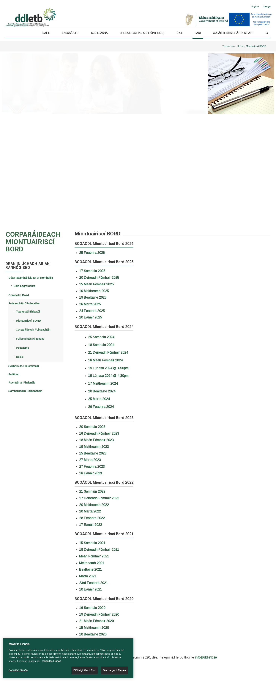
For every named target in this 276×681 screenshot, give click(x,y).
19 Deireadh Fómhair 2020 (99, 614)
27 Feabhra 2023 (92, 466)
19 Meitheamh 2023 (94, 447)
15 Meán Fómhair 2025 (96, 284)
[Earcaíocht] (70, 32)
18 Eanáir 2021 (90, 589)
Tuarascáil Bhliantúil (28, 311)
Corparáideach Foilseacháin (33, 329)
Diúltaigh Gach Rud (84, 670)
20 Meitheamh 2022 (94, 505)
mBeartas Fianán (51, 661)
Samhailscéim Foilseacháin (25, 390)
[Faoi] (198, 32)
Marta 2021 (87, 576)
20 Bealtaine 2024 (101, 391)
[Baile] (46, 32)
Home (240, 46)
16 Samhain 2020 (92, 608)
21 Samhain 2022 (92, 491)
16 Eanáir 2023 (90, 473)
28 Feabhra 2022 (92, 518)
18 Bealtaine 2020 (92, 634)
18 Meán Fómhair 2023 (96, 440)
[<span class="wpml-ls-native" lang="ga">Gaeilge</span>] (266, 6)
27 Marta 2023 (90, 460)
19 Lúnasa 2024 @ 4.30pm (108, 376)
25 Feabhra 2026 (92, 253)
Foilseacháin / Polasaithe (23, 303)
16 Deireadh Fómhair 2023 (99, 433)
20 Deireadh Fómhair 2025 (99, 277)
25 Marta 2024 (99, 399)
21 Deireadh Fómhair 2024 (108, 352)
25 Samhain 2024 (101, 337)
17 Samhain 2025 (92, 271)
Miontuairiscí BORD (28, 320)
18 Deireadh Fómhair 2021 (99, 549)
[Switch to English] (255, 6)
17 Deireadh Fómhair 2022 (99, 498)
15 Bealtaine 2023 (92, 453)
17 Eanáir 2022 (90, 525)
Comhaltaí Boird (18, 295)
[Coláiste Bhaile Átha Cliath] (233, 32)
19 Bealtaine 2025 (92, 297)
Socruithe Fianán (18, 670)
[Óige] (179, 32)
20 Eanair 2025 (90, 317)
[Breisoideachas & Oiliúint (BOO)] (142, 32)
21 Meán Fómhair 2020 (96, 621)
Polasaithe (22, 347)
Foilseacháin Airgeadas (30, 338)
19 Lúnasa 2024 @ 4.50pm (108, 368)
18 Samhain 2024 (101, 345)
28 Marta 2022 (90, 511)
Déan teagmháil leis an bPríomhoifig (30, 277)
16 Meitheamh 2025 (94, 291)
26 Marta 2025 (90, 304)
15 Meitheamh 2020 (94, 628)
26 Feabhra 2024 (101, 407)
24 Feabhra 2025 (92, 311)
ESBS (19, 356)
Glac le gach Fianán (114, 670)
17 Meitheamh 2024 (103, 383)
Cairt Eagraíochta (24, 285)
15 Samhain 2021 (92, 543)
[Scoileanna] (99, 32)
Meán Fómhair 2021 (94, 556)
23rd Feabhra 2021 (93, 583)
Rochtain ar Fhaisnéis (21, 382)
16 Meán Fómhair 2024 (105, 360)
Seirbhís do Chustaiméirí (23, 366)
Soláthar (13, 374)
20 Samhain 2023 (92, 427)
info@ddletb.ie (206, 657)
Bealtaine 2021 (90, 569)
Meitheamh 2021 (92, 563)
